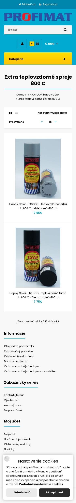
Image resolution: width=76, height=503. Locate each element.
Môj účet (9, 434)
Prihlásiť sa (27, 4)
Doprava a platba (15, 361)
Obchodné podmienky (19, 346)
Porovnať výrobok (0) (52, 113)
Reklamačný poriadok (18, 351)
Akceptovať (54, 492)
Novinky (9, 449)
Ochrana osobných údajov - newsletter (30, 371)
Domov (21, 95)
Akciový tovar (13, 405)
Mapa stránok (13, 410)
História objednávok (17, 439)
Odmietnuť (22, 492)
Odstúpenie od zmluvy (19, 356)
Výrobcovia (11, 400)
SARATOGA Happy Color (44, 95)
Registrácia (48, 4)
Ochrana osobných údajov (21, 366)
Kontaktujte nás (14, 395)
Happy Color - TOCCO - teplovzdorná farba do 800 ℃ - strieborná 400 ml (38, 206)
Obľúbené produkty (17, 444)
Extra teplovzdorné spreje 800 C (39, 99)
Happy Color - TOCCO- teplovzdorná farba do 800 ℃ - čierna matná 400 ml (38, 295)
